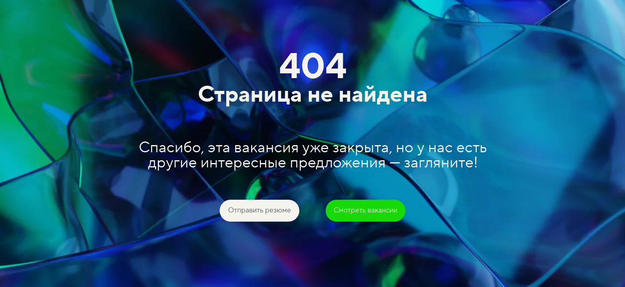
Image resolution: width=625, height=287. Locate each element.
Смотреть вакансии (365, 210)
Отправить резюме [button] (259, 210)
